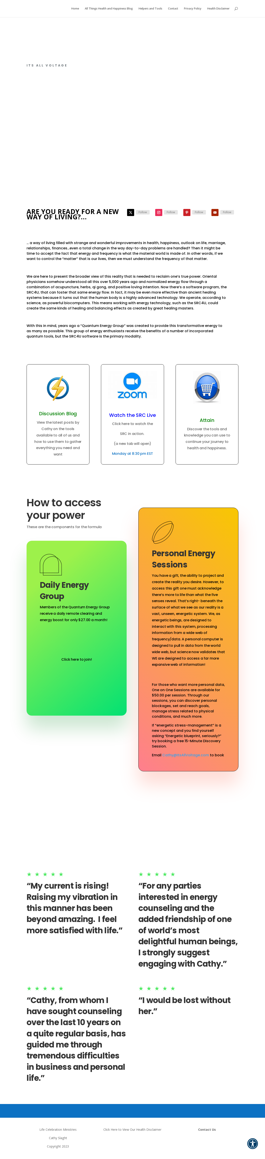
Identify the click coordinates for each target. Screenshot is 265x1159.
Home (75, 8)
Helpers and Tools (150, 8)
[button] (252, 1147)
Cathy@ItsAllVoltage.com (185, 755)
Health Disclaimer (218, 8)
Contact (173, 8)
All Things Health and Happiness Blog (109, 8)
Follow (143, 212)
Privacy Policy (192, 8)
